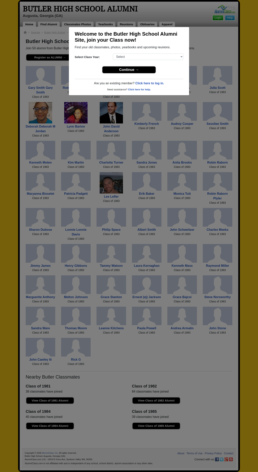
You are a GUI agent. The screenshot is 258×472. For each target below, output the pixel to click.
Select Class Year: (87, 57)
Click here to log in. (149, 83)
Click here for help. (139, 89)
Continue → (129, 70)
